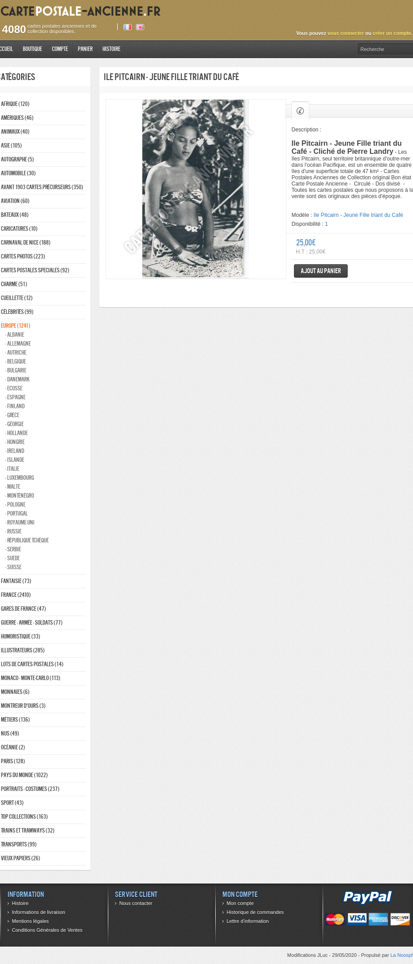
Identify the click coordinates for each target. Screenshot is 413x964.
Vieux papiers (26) (20, 858)
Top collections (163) (24, 816)
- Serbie (13, 549)
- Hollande (16, 433)
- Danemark (17, 379)
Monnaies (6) (15, 692)
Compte (60, 49)
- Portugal (16, 513)
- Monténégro (19, 495)
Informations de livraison (38, 912)
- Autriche (15, 352)
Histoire (111, 49)
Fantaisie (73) (16, 581)
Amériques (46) (17, 117)
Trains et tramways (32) (28, 830)
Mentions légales (30, 921)
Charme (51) (14, 284)
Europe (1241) (15, 325)
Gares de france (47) (23, 608)
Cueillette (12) (17, 298)
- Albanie (14, 334)
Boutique (32, 49)
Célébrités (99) (17, 312)
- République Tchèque (27, 540)
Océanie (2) (13, 747)
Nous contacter (136, 903)
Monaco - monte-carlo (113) (30, 678)
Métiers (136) (15, 719)
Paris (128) (13, 761)
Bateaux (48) (15, 214)
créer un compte (392, 33)
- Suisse (13, 567)
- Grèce (12, 415)
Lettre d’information (248, 921)
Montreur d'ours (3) (23, 705)
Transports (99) (19, 844)
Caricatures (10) (19, 228)
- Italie (12, 468)
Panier (85, 49)
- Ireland (14, 451)
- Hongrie (15, 442)
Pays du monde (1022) (24, 775)
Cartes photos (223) (23, 256)
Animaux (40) (15, 131)
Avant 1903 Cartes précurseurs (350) (42, 187)
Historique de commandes (255, 912)
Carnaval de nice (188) (26, 242)
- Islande (14, 460)
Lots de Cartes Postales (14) (32, 664)
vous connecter (346, 33)
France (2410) (16, 595)
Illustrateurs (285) (23, 650)
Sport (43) (12, 802)
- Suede (12, 558)
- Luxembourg (19, 477)
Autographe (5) (17, 159)
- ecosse (13, 388)
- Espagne (15, 397)
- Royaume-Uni (19, 522)
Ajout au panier (321, 271)
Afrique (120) (15, 104)
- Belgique (15, 361)
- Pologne (15, 504)
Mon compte (240, 903)
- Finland (15, 406)
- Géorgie (14, 424)
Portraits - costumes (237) (30, 789)
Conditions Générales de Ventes (47, 930)
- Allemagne (18, 343)
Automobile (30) (18, 173)
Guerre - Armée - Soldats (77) (32, 622)
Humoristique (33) (20, 636)
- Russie (13, 531)
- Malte (12, 486)
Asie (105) (11, 145)
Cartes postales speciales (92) (35, 270)
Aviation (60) (15, 201)
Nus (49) (10, 733)
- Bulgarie (15, 370)
